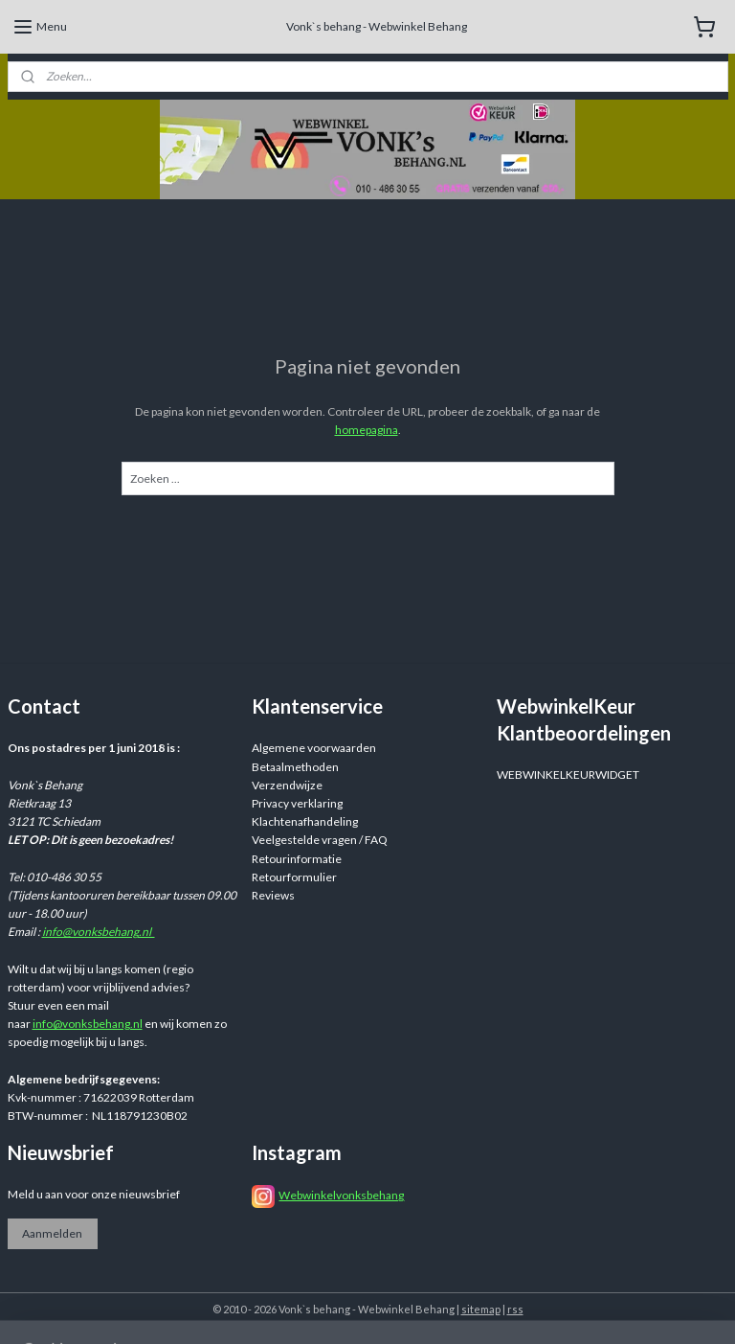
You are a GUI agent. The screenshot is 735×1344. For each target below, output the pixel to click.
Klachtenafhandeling (305, 821)
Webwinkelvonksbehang (341, 1195)
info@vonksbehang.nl (98, 931)
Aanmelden (52, 1233)
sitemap (481, 1309)
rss (515, 1309)
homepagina (366, 429)
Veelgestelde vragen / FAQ (320, 839)
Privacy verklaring (297, 803)
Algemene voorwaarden (314, 747)
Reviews (273, 895)
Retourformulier (294, 877)
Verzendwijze (287, 785)
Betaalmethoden (295, 767)
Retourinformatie (297, 859)
